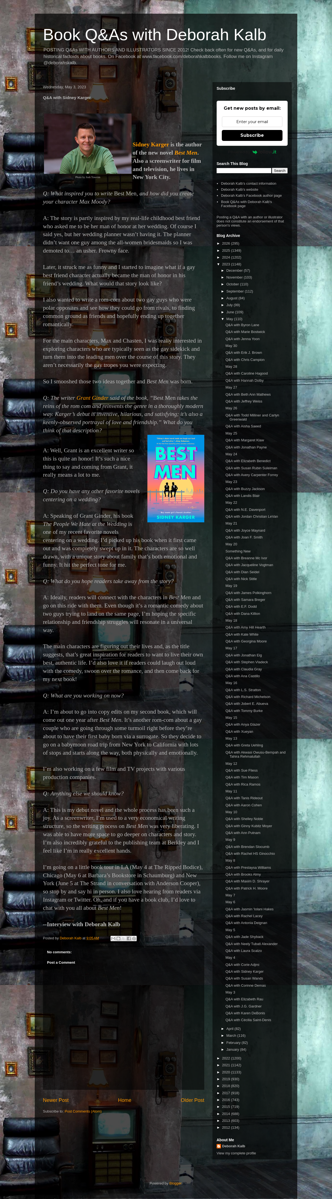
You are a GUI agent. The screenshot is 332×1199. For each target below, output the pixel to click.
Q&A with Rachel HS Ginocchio (250, 854)
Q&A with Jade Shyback (244, 937)
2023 (226, 264)
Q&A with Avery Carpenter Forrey (251, 475)
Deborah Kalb (233, 1146)
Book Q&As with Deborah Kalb (154, 34)
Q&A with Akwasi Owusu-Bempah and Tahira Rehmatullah (255, 754)
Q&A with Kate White (241, 634)
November (235, 277)
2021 (226, 1065)
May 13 (231, 738)
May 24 (231, 454)
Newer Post (56, 1100)
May (230, 319)
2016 (226, 1100)
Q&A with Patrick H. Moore (246, 888)
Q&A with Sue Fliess (241, 770)
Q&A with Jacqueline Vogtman (249, 565)
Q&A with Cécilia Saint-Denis (248, 1020)
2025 (226, 250)
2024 (226, 257)
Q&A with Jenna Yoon (242, 339)
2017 (226, 1093)
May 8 (230, 860)
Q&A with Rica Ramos (242, 784)
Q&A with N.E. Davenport (245, 510)
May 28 (231, 366)
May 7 (230, 895)
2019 (226, 1079)
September (235, 291)
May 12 (231, 763)
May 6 (230, 902)
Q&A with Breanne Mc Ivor (246, 558)
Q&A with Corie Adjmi (242, 965)
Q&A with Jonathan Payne (246, 447)
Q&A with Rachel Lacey (244, 916)
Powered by (252, 152)
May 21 (231, 523)
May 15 (231, 718)
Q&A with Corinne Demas (245, 985)
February (234, 1043)
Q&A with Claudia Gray (243, 669)
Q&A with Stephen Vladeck (246, 662)
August (232, 298)
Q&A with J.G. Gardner (243, 1006)
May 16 (231, 683)
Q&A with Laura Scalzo (243, 951)
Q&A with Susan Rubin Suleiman (251, 468)
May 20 (231, 544)
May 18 (231, 620)
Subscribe (252, 135)
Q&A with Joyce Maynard (245, 530)
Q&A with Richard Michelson (247, 697)
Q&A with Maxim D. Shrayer (247, 881)
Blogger (175, 1183)
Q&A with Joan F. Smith (244, 537)
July (230, 305)
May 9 (230, 840)
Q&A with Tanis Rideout (244, 798)
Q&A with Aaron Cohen (243, 805)
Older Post (192, 1100)
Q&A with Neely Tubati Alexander (251, 944)
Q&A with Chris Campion (244, 360)
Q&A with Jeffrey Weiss (243, 401)
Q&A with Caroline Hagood (246, 373)
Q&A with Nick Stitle (241, 579)
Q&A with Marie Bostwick (245, 332)
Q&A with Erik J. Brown (243, 353)
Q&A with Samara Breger (245, 600)
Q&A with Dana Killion (242, 614)
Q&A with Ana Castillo (242, 676)
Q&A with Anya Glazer (242, 724)
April (230, 1029)
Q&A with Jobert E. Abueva (246, 704)
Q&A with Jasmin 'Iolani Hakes (249, 909)
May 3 (230, 992)
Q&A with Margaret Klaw (244, 440)
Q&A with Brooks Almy (243, 874)
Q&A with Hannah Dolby (244, 380)
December (235, 270)
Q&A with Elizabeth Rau (244, 999)
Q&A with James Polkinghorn (248, 593)
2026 (226, 243)
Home (125, 1100)
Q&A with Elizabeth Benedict (247, 461)
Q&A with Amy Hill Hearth (245, 627)
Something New (238, 551)
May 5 (230, 930)
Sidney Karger (151, 144)
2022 (226, 1058)
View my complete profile (236, 1153)
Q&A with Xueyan (239, 731)
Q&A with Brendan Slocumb (247, 847)
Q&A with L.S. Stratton (243, 690)
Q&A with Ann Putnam (242, 833)
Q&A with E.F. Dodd (241, 606)
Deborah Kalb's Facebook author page (251, 195)
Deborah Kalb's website (239, 189)
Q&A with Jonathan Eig (243, 655)
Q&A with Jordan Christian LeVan (251, 516)
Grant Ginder (93, 398)
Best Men (185, 152)
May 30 (231, 346)
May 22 (231, 502)
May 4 (230, 957)
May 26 (231, 408)
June (230, 312)
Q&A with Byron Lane (242, 325)
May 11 (231, 791)
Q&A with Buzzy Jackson (245, 489)
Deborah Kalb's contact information (248, 183)
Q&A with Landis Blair (242, 496)
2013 (226, 1121)
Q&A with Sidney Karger (244, 971)
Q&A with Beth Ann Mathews (247, 394)
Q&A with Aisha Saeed (243, 426)
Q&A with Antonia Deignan (246, 923)
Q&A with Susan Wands (244, 978)
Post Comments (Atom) (83, 1111)
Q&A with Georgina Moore (246, 641)
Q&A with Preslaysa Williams (248, 867)
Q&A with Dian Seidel (242, 572)
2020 (226, 1072)
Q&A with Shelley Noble (244, 819)
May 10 (231, 812)
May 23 (231, 482)
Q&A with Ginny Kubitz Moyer (248, 826)
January (233, 1049)
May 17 (231, 648)
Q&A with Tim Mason (241, 777)
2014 (226, 1114)
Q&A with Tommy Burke (244, 711)
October (233, 284)
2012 (226, 1127)
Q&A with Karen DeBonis (245, 1013)
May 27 (231, 387)
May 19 (231, 586)
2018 (226, 1086)
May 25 (231, 433)
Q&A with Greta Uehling (244, 745)
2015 (226, 1107)
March (231, 1035)
